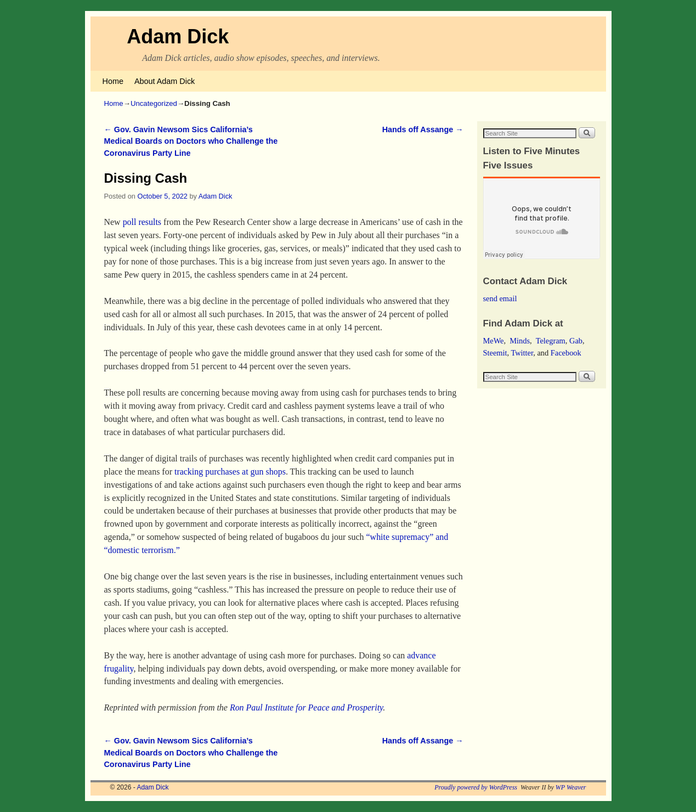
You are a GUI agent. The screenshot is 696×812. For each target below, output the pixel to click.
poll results (142, 222)
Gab (575, 340)
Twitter (522, 352)
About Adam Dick (164, 81)
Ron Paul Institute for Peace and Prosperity (306, 707)
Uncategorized (154, 103)
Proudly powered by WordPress (475, 787)
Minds (520, 340)
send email (500, 298)
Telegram (550, 340)
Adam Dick (178, 36)
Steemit (495, 352)
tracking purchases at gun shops (230, 471)
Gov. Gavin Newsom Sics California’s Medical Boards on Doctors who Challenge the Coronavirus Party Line (191, 141)
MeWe (493, 340)
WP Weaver (571, 787)
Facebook (566, 352)
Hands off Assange (422, 129)
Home (113, 81)
